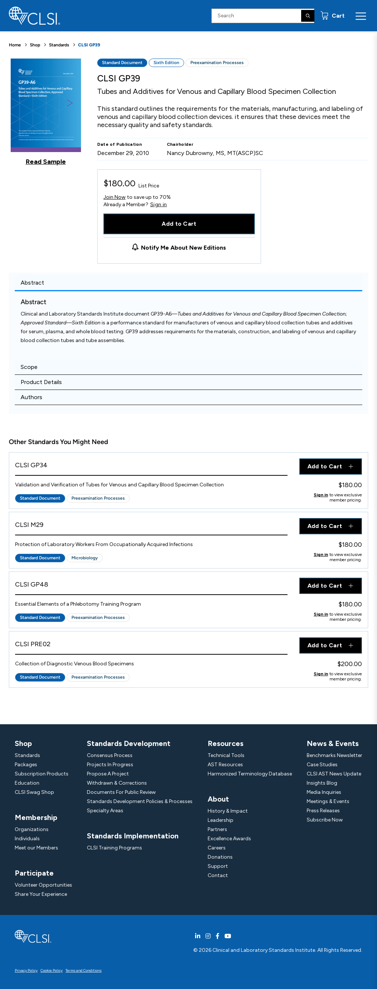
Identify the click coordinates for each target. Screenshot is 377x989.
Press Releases (323, 810)
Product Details (41, 382)
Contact (218, 875)
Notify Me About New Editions (183, 247)
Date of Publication (119, 144)
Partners (217, 829)
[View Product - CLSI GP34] (151, 467)
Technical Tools (226, 755)
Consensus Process (110, 755)
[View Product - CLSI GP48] (151, 586)
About (218, 799)
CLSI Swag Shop (34, 792)
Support (218, 866)
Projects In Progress (110, 764)
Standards (59, 44)
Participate (34, 873)
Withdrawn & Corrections (117, 783)
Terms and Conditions (84, 970)
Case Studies (322, 764)
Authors (31, 397)
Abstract (32, 282)
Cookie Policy (51, 970)
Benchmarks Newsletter (334, 755)
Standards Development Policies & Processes (140, 801)
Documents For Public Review (121, 792)
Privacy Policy (26, 970)
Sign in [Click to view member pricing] (321, 494)
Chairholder (180, 144)
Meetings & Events (328, 801)
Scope (29, 366)
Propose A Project (108, 774)
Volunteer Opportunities (43, 885)
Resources (225, 743)
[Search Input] (262, 15)
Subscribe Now (325, 820)
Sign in (158, 205)
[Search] (307, 16)
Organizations (32, 829)
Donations (220, 857)
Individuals (27, 838)
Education (27, 783)
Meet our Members (36, 848)
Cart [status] (337, 15)
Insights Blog (322, 783)
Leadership (220, 820)
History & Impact (228, 811)
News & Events (333, 743)
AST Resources (225, 764)
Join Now (114, 197)
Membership (36, 817)
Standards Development (128, 743)
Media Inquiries (324, 792)
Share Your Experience (41, 894)
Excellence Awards (229, 838)
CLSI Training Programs (114, 848)
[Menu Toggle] (360, 15)
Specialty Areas (105, 810)
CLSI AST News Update (334, 774)
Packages (26, 764)
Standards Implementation (133, 835)
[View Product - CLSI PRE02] (151, 646)
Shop (35, 44)
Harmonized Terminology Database (250, 774)
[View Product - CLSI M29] (151, 526)
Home (15, 44)
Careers (217, 848)
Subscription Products (41, 774)
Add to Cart (179, 223)
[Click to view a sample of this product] (46, 112)
